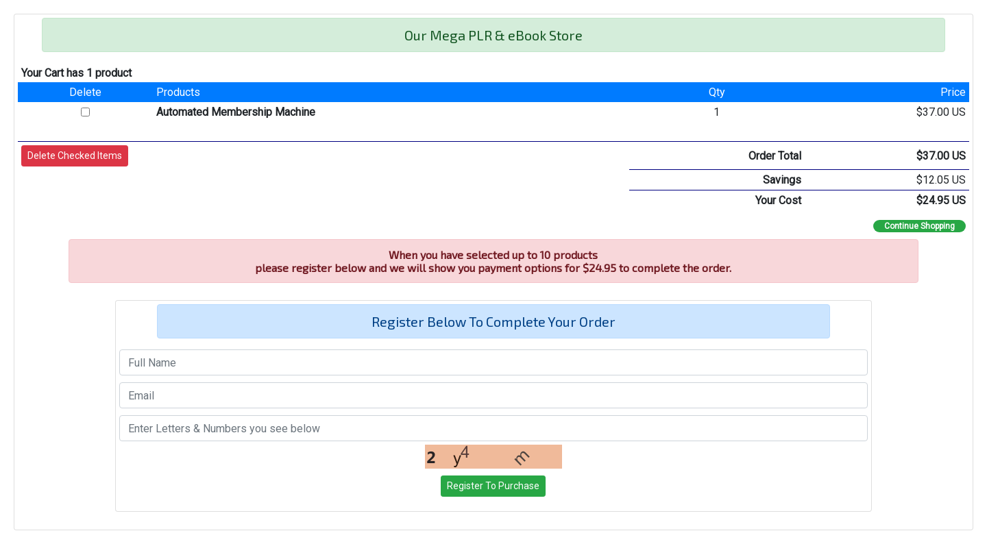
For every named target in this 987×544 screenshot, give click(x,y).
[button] (74, 155)
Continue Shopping (919, 226)
